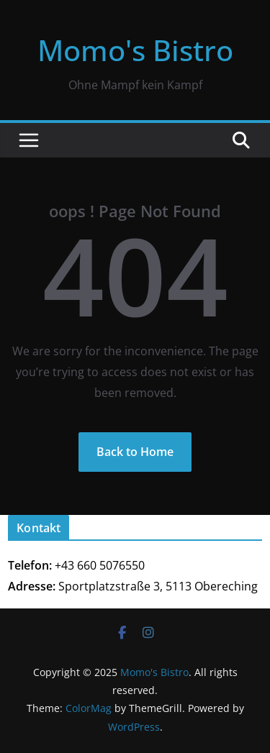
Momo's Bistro (135, 50)
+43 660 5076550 (100, 565)
